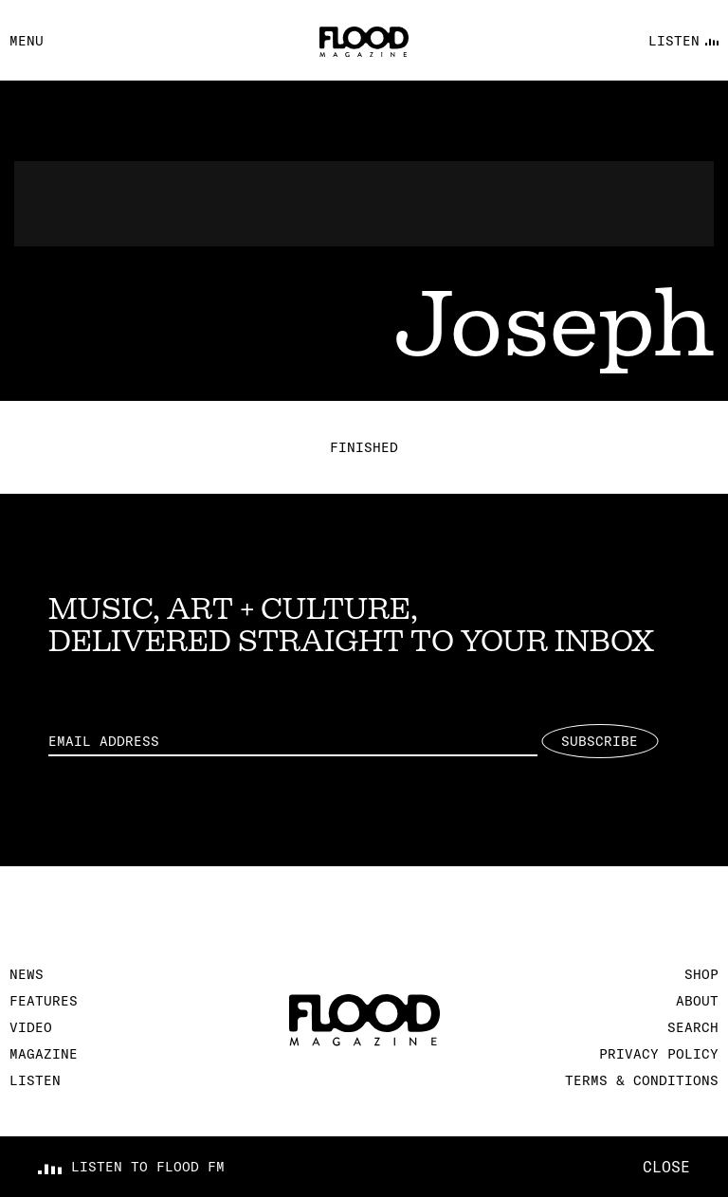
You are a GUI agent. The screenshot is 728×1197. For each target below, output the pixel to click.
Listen (35, 1080)
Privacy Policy (659, 1053)
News (26, 974)
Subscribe (599, 741)
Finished (364, 447)
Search (693, 1027)
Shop (701, 974)
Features (43, 1000)
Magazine (43, 1053)
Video (30, 1027)
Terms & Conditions (642, 1080)
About (697, 1000)
